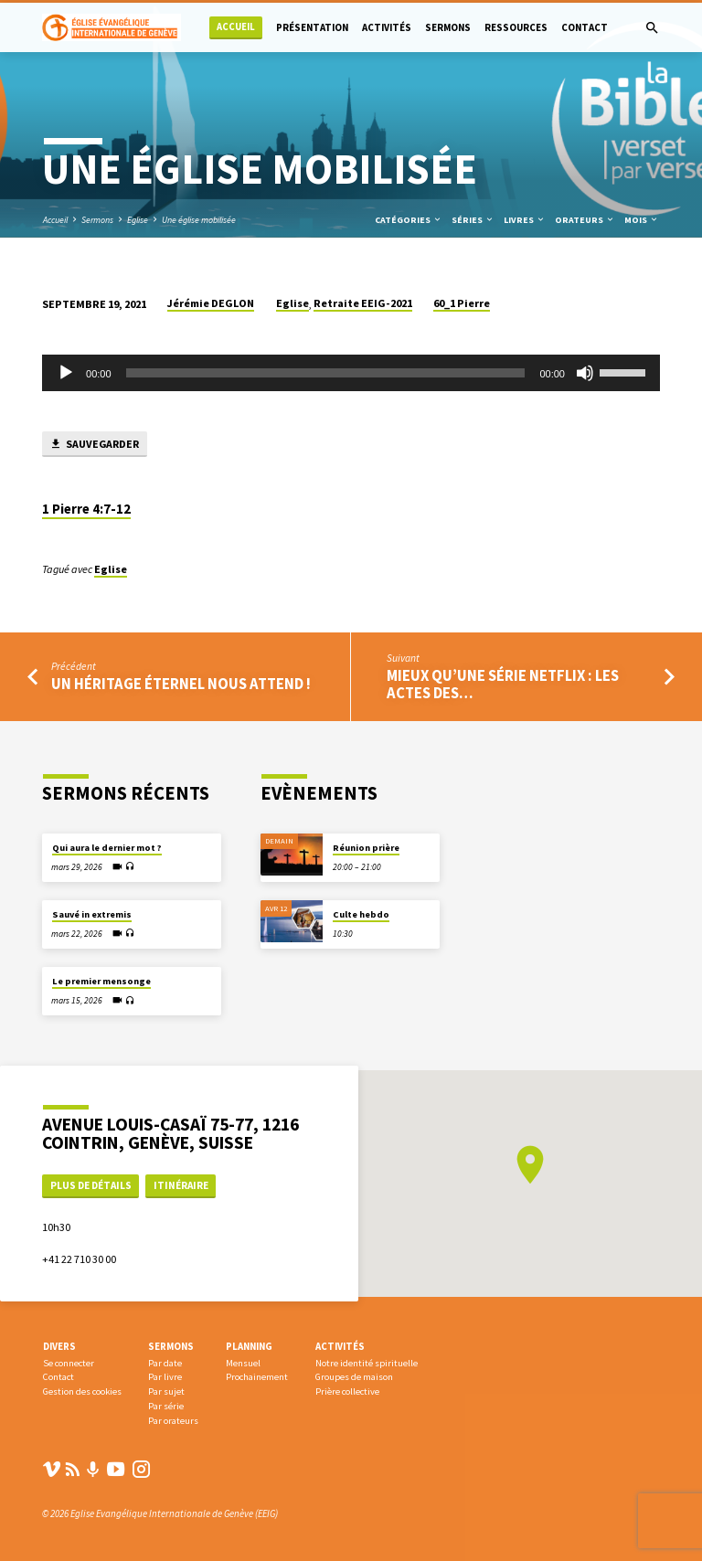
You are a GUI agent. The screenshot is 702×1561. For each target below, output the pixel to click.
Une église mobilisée (199, 220)
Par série (166, 1406)
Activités (386, 27)
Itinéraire (181, 1185)
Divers (59, 1346)
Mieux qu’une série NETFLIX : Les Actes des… (503, 684)
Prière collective (347, 1391)
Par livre (165, 1377)
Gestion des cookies (82, 1391)
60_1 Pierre (461, 303)
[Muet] (585, 373)
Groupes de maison (354, 1377)
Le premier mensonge (101, 981)
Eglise (137, 220)
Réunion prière (366, 848)
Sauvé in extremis (92, 914)
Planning (249, 1346)
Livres (525, 220)
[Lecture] (66, 373)
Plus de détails (91, 1185)
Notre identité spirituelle (366, 1363)
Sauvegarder (94, 444)
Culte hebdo (361, 914)
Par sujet (166, 1391)
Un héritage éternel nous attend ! (181, 684)
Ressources (516, 27)
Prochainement (257, 1377)
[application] (351, 373)
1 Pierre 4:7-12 (86, 509)
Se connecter (68, 1363)
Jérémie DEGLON (210, 303)
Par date (165, 1363)
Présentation (312, 27)
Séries (473, 220)
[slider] (326, 372)
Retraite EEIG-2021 (363, 303)
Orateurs (585, 220)
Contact (584, 27)
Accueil (236, 27)
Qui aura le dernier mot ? (107, 848)
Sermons (448, 27)
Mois (641, 220)
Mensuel (243, 1363)
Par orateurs (173, 1421)
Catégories (408, 220)
